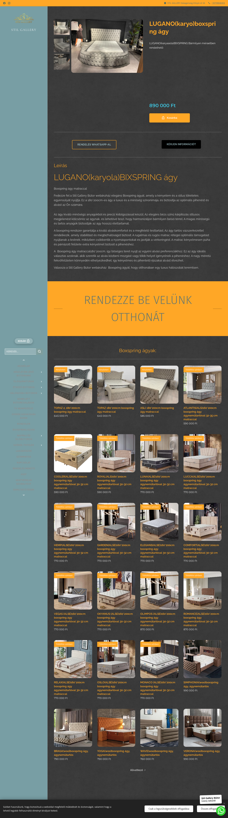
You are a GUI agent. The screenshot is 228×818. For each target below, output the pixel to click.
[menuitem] (24, 366)
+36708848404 (218, 3)
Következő (136, 770)
